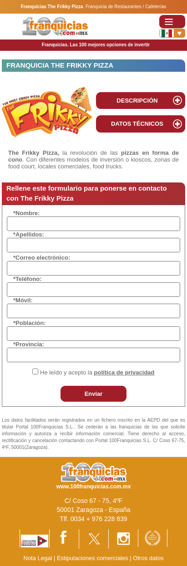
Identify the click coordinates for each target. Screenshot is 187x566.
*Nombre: (26, 213)
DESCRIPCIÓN (136, 100)
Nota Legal (37, 558)
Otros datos (148, 558)
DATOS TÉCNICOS (137, 123)
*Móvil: (23, 300)
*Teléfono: (27, 279)
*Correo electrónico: (41, 257)
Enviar (94, 393)
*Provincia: (28, 344)
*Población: (29, 323)
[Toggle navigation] (172, 21)
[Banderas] (172, 33)
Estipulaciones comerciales (93, 558)
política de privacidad (124, 372)
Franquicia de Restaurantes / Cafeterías (126, 6)
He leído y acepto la (97, 372)
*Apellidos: (28, 234)
